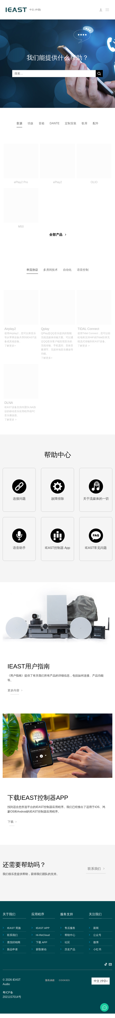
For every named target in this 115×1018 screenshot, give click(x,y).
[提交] (99, 73)
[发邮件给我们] (110, 964)
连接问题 (19, 498)
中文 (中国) (35, 9)
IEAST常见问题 (96, 548)
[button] (107, 9)
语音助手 (19, 548)
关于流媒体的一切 (96, 498)
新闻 (96, 927)
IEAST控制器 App (57, 548)
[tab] (19, 123)
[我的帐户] (101, 10)
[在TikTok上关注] (105, 964)
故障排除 (57, 498)
